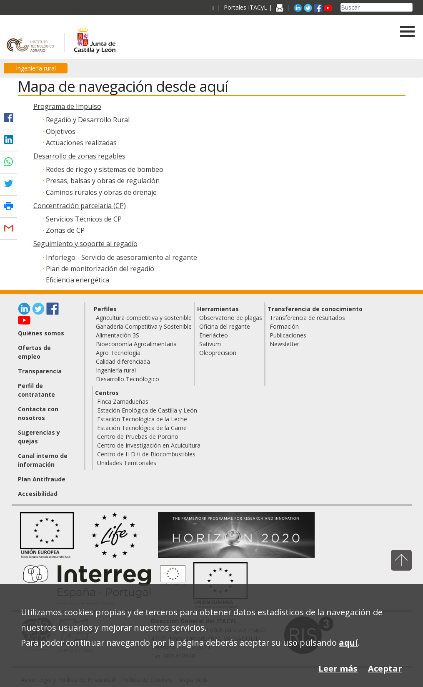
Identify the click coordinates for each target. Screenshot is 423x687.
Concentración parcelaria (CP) (79, 205)
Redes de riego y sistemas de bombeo (104, 169)
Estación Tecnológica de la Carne (142, 428)
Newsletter (284, 344)
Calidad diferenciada (123, 361)
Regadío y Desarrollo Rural (88, 119)
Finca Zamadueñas (122, 401)
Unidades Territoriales (126, 463)
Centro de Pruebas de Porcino (137, 436)
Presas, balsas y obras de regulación (103, 180)
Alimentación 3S (117, 335)
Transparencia (40, 371)
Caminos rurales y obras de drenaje (101, 192)
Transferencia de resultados (307, 318)
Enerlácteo (213, 335)
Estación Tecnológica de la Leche (142, 419)
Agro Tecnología (118, 353)
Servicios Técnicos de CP (84, 219)
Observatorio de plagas (230, 318)
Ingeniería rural (36, 68)
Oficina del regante (224, 326)
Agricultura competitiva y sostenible (144, 318)
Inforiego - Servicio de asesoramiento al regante (121, 257)
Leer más (338, 668)
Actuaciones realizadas (81, 142)
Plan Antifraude (41, 479)
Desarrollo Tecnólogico (127, 379)
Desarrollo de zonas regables (79, 156)
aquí (348, 642)
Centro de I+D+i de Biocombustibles (146, 454)
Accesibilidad (38, 494)
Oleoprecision (217, 353)
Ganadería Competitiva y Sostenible (144, 326)
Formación (284, 326)
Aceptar (385, 668)
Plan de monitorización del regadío (100, 268)
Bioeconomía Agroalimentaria (136, 344)
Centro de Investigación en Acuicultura (148, 445)
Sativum (210, 344)
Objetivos (60, 131)
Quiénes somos (41, 333)
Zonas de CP (65, 230)
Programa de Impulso (67, 106)
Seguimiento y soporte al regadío (85, 243)
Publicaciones (288, 335)
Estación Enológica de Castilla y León (147, 410)
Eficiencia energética (77, 279)
